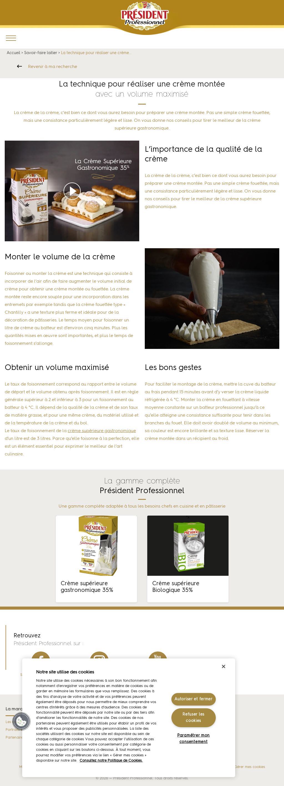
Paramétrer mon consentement (193, 739)
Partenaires (15, 737)
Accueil (13, 53)
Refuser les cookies (193, 718)
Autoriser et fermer (193, 699)
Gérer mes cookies (249, 767)
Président (145, 16)
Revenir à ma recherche (52, 67)
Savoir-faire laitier (40, 53)
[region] (128, 717)
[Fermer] (223, 666)
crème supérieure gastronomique (102, 431)
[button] (21, 721)
